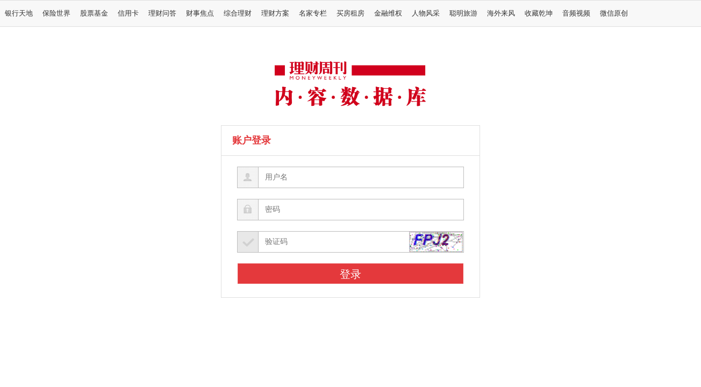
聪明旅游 (463, 13)
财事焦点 (200, 13)
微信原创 (614, 13)
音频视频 (576, 13)
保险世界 (56, 13)
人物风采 (426, 13)
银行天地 (19, 13)
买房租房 (350, 13)
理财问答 (162, 13)
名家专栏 (313, 13)
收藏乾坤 (539, 13)
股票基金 (94, 13)
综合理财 (238, 13)
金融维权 (388, 13)
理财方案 (275, 13)
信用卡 (128, 13)
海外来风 (501, 13)
